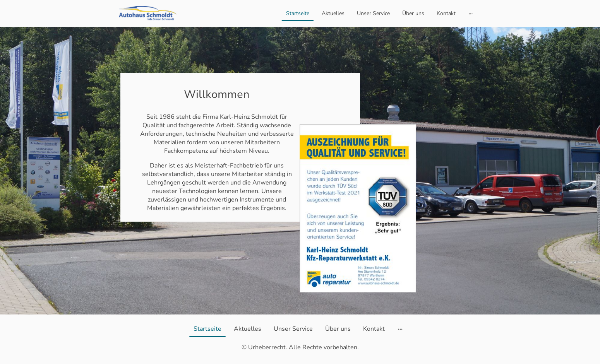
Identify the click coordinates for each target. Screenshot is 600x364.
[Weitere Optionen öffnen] (470, 13)
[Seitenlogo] (148, 13)
